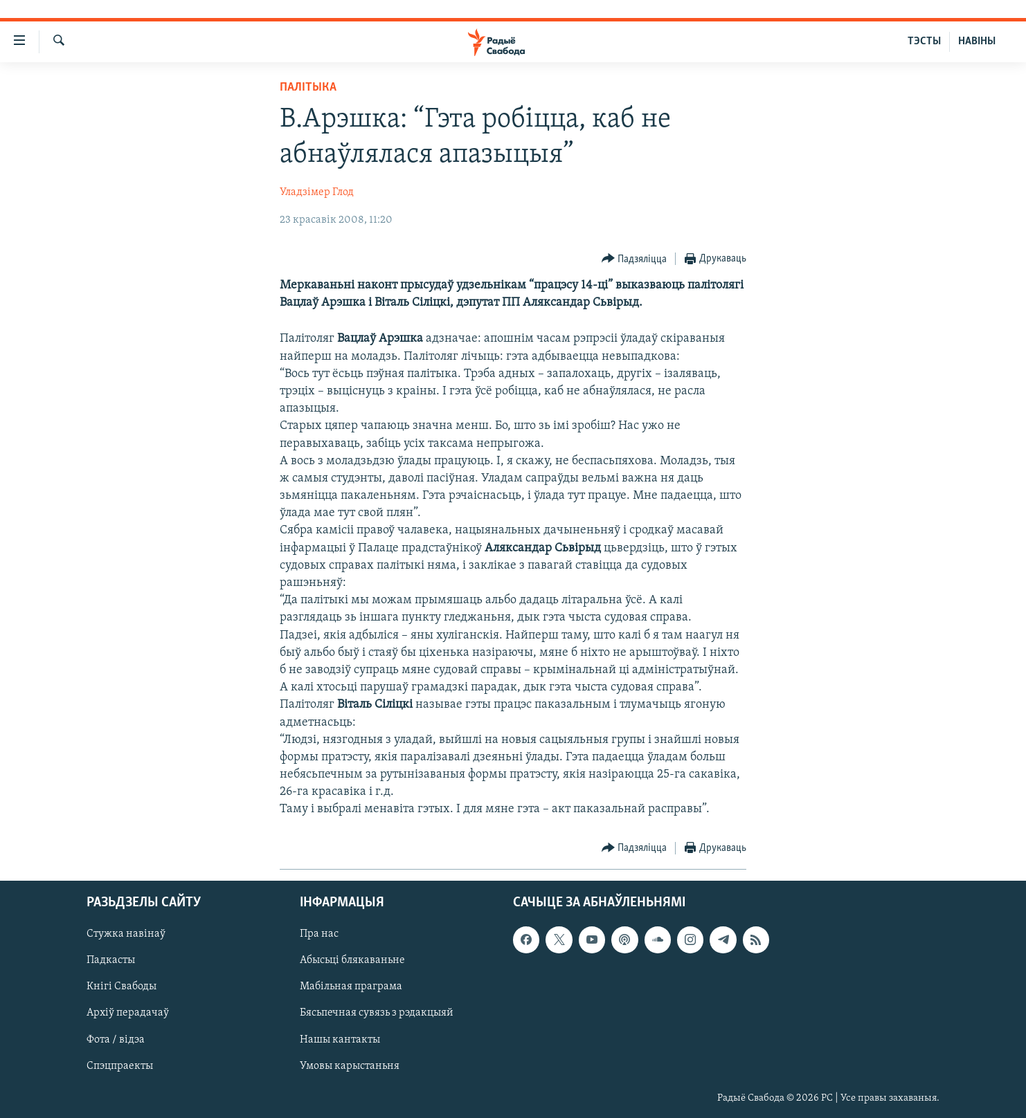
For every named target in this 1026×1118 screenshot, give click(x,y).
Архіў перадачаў (128, 1012)
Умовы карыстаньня (349, 1065)
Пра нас (319, 934)
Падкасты (111, 960)
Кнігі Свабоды (121, 986)
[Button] (634, 259)
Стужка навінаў (126, 934)
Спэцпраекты (120, 1065)
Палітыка (308, 87)
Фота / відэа (116, 1039)
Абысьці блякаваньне (352, 960)
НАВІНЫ (977, 41)
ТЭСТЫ (924, 41)
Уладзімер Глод (317, 192)
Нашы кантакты (340, 1039)
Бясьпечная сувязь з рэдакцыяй (376, 1012)
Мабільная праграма (351, 986)
